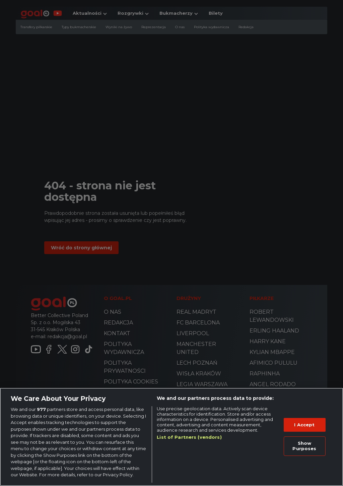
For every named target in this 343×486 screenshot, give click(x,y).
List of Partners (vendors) (189, 437)
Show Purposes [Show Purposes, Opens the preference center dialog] (304, 445)
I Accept (304, 424)
